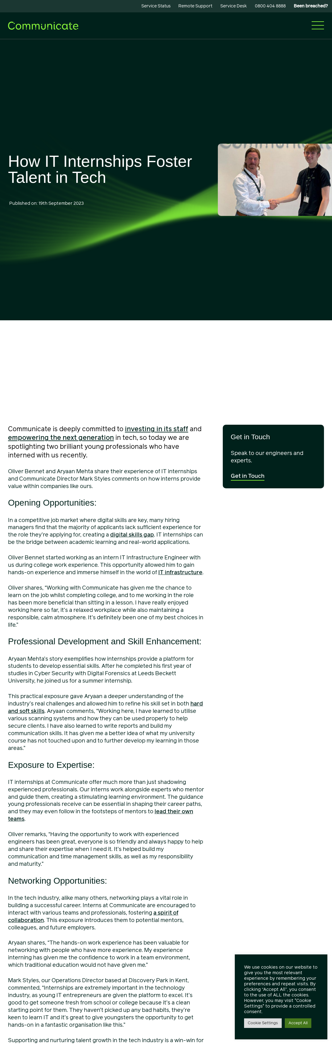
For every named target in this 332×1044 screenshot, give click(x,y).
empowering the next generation (61, 437)
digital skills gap (132, 534)
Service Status (156, 6)
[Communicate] (43, 25)
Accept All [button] (298, 1023)
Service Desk (233, 6)
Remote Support (195, 6)
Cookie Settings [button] (263, 1023)
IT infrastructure (180, 572)
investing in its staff (156, 429)
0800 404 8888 (270, 6)
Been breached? (311, 6)
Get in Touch (247, 476)
